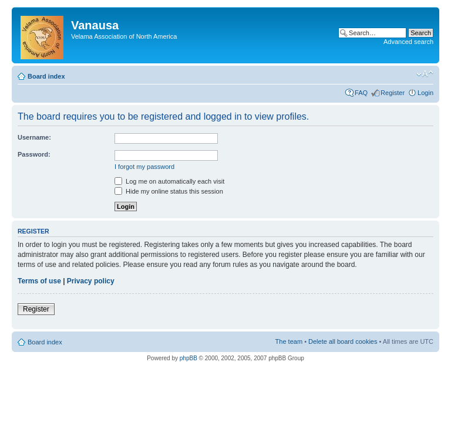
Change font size (424, 74)
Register (393, 92)
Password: (34, 154)
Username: (34, 137)
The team (288, 341)
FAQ (361, 92)
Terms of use (39, 281)
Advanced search (408, 41)
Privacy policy (91, 281)
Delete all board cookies (342, 341)
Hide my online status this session (169, 191)
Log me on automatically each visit (169, 181)
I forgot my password (144, 166)
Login (425, 92)
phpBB (188, 358)
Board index (46, 76)
